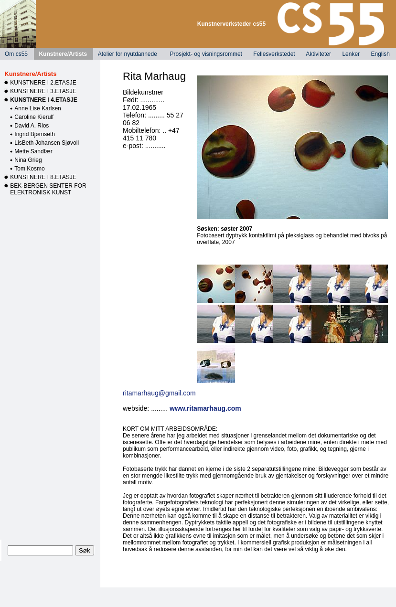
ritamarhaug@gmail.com (159, 393)
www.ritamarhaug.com (205, 408)
